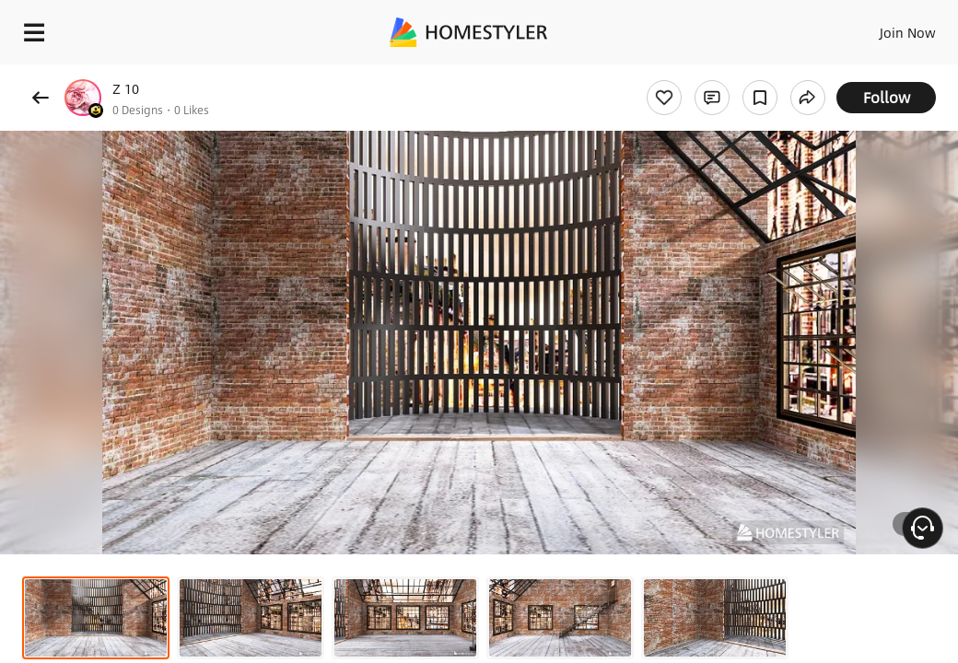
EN (868, 27)
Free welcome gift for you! (707, 73)
